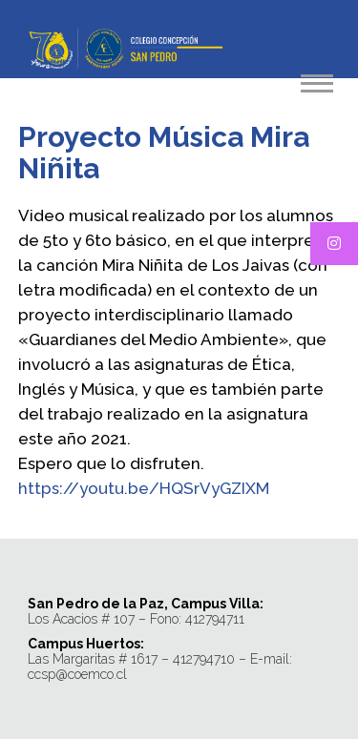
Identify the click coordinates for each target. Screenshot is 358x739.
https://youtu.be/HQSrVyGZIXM (143, 488)
